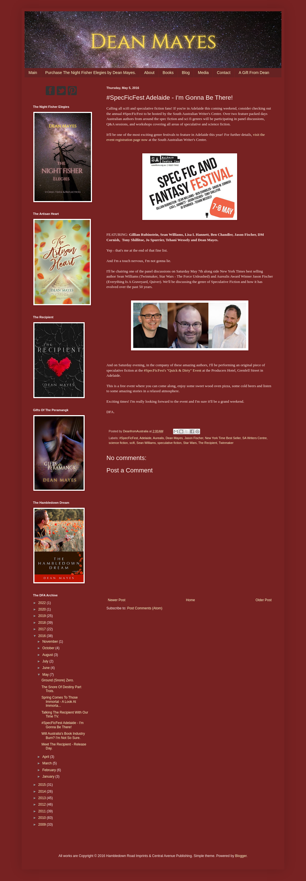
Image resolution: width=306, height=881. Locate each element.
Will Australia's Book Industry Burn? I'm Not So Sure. (63, 736)
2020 (42, 609)
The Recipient (207, 442)
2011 (42, 811)
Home (190, 600)
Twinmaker (226, 442)
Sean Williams (146, 442)
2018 (42, 623)
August (48, 655)
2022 (42, 603)
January (48, 776)
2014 (42, 791)
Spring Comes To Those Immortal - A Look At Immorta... (59, 701)
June (46, 668)
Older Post (263, 600)
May (46, 675)
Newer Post (116, 600)
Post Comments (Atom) (144, 608)
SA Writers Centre (254, 438)
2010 (42, 818)
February (49, 770)
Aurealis (158, 438)
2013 (42, 798)
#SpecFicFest (128, 438)
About (149, 72)
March (47, 763)
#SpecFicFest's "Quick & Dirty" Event (173, 370)
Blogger (241, 856)
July (45, 661)
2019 (42, 616)
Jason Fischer (193, 438)
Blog (186, 72)
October (48, 648)
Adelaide (145, 438)
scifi (132, 442)
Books (168, 72)
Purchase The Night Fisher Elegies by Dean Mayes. (90, 72)
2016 (42, 636)
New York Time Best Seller (223, 438)
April (46, 757)
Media (203, 72)
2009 (42, 825)
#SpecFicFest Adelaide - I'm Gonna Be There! (62, 725)
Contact (223, 72)
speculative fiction (170, 442)
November (50, 642)
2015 (42, 785)
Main (33, 72)
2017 (42, 629)
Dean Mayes (174, 438)
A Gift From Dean (254, 72)
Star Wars (190, 442)
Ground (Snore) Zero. (57, 680)
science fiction (118, 442)
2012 (42, 804)
